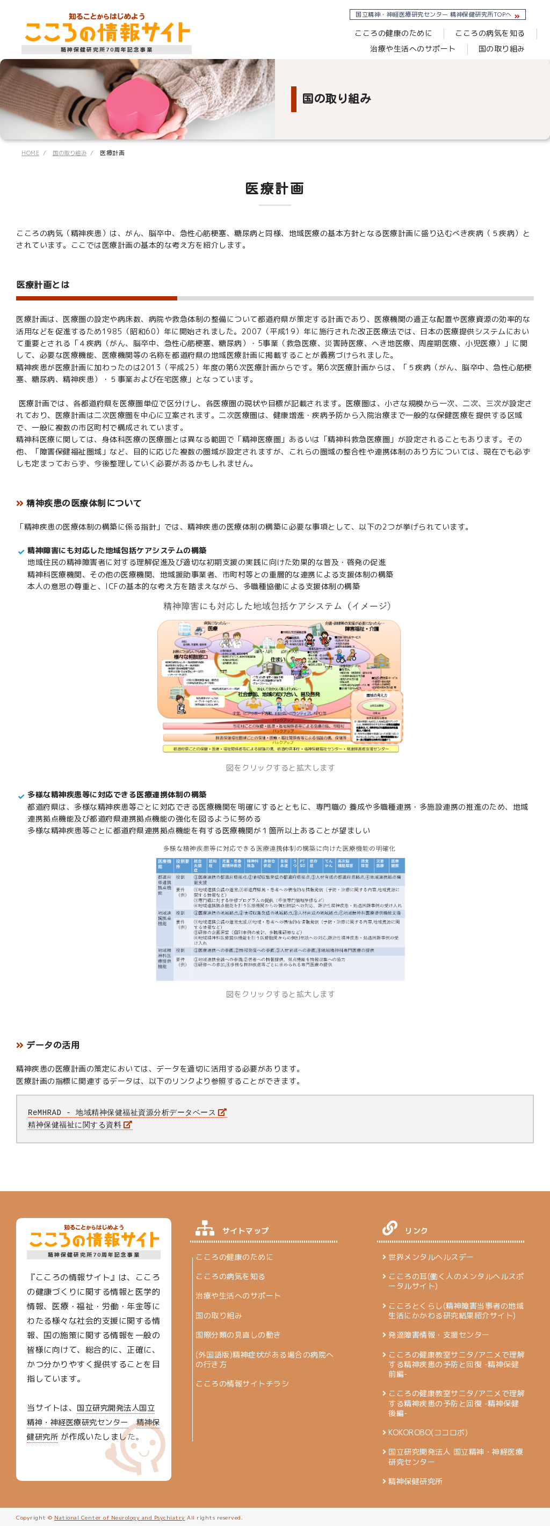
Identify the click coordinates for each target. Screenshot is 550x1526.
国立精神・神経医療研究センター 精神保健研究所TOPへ (434, 14)
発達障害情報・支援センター (439, 1334)
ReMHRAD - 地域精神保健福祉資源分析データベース (122, 1112)
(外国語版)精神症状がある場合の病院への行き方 (265, 1358)
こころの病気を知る (382, 33)
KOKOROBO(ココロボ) (428, 1431)
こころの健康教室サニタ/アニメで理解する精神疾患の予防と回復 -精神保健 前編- (456, 1363)
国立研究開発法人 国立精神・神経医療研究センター (455, 1455)
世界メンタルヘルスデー (431, 1256)
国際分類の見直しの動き (238, 1334)
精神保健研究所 (415, 1480)
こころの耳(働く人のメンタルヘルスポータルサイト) (456, 1280)
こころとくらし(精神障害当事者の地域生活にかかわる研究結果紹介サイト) (456, 1309)
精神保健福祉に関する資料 (74, 1124)
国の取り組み (502, 48)
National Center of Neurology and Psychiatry (119, 1516)
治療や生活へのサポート (482, 33)
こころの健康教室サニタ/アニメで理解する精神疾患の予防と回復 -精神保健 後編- (456, 1402)
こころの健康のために (285, 33)
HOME (30, 153)
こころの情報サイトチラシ (242, 1382)
